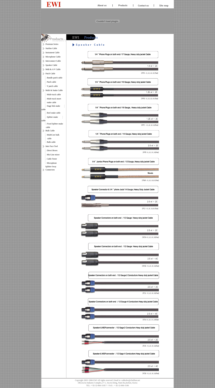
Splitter (50, 117)
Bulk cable (51, 142)
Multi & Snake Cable (54, 90)
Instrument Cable (52, 52)
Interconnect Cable (53, 61)
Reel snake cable (53, 113)
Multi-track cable (54, 94)
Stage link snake (54, 106)
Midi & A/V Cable (53, 69)
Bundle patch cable (54, 78)
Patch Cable (50, 73)
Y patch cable (52, 86)
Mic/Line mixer (53, 154)
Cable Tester (52, 159)
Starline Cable (51, 48)
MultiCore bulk (53, 135)
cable (43, 109)
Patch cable (51, 82)
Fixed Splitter (52, 124)
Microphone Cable (53, 57)
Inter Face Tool (52, 146)
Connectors (50, 170)
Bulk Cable (50, 130)
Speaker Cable (51, 65)
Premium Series (52, 44)
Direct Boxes (52, 150)
